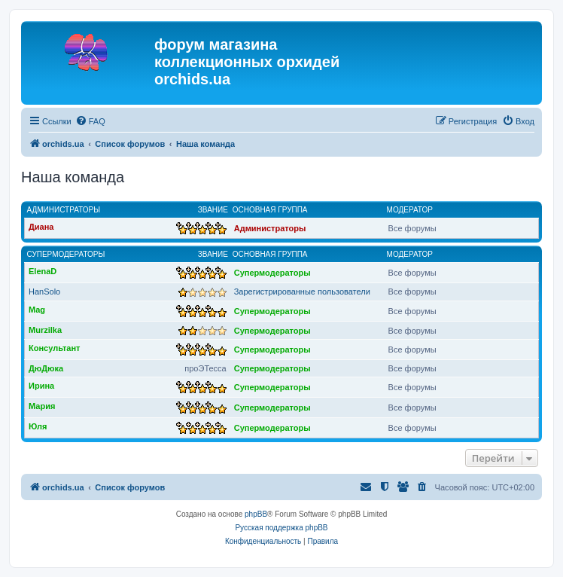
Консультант (55, 348)
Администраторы (64, 210)
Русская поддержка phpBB (281, 528)
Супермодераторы (66, 254)
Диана (41, 226)
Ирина (41, 385)
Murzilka (45, 329)
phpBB (256, 514)
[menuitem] (90, 121)
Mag (37, 309)
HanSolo (44, 291)
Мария (42, 406)
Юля (38, 426)
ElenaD (42, 271)
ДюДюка (46, 368)
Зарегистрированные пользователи (302, 291)
